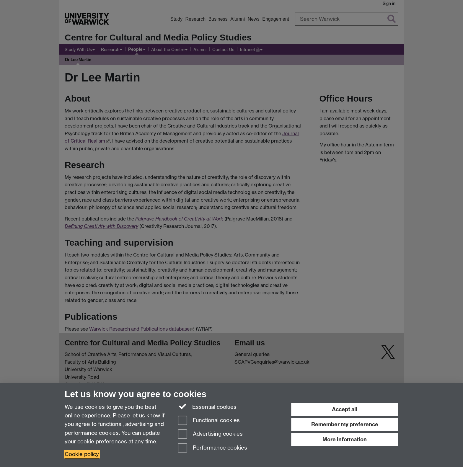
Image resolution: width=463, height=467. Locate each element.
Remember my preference (344, 424)
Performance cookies (212, 448)
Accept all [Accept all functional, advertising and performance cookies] (344, 409)
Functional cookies (209, 420)
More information (344, 439)
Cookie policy (82, 454)
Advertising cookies (210, 434)
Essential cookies (207, 406)
